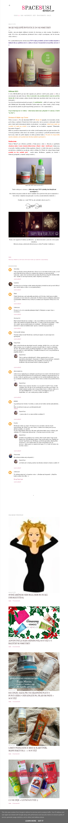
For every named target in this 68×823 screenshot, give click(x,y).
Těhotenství (41, 15)
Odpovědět (17, 279)
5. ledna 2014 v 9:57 (25, 471)
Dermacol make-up (30, 259)
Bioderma (16, 259)
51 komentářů (16, 754)
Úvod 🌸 (17, 15)
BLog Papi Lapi (18, 479)
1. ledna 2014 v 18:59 (24, 283)
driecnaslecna (18, 371)
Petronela (17, 454)
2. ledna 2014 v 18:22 (28, 371)
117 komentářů (16, 600)
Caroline (16, 283)
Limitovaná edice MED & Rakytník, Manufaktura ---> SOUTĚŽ (27, 749)
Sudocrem (38, 259)
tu (54, 94)
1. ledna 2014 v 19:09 (25, 307)
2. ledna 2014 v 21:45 (26, 454)
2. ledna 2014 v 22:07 (31, 435)
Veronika (16, 269)
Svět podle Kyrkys (19, 332)
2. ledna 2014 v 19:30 (31, 354)
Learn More (30, 821)
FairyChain (17, 343)
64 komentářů (16, 646)
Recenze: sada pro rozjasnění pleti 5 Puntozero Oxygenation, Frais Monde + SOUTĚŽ (31, 695)
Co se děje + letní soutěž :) (23, 800)
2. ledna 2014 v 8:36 (26, 343)
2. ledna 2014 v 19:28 (31, 411)
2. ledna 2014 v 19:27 (31, 383)
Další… (49, 15)
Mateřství (28, 15)
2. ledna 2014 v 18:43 (24, 401)
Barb (15, 293)
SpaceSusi (22, 355)
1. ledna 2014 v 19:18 (26, 318)
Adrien (16, 408)
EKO (22, 15)
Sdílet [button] (9, 257)
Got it (40, 821)
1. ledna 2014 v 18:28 (25, 269)
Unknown (17, 307)
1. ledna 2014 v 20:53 (31, 332)
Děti (34, 15)
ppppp (16, 401)
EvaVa (16, 423)
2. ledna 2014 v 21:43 (23, 423)
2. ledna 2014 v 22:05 (31, 460)
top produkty (44, 259)
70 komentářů (16, 701)
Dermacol (21, 259)
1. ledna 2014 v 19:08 (22, 293)
